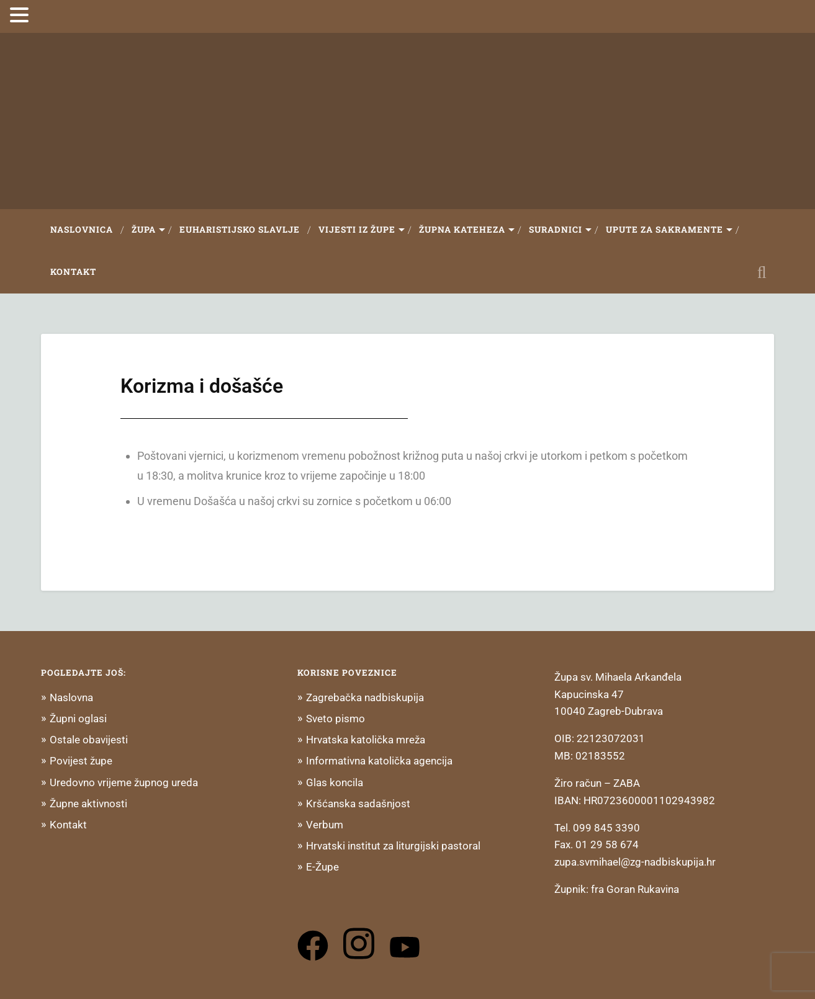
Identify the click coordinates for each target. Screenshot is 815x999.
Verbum (324, 824)
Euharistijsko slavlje (239, 229)
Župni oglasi (78, 718)
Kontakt (73, 271)
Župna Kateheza (462, 229)
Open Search (761, 272)
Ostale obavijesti (89, 739)
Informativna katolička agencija (379, 761)
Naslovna (71, 697)
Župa (144, 229)
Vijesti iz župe (356, 229)
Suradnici (555, 229)
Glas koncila (334, 782)
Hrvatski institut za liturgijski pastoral (393, 846)
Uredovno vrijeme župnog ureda (124, 782)
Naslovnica (81, 229)
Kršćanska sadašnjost (358, 803)
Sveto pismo (335, 718)
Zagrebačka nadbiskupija (365, 697)
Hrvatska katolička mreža (365, 739)
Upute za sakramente (664, 229)
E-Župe (322, 867)
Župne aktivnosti (88, 803)
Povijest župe (81, 761)
